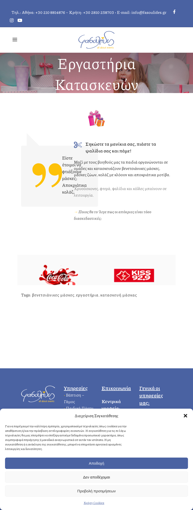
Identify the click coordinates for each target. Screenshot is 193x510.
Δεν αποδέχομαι (96, 477)
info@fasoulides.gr (148, 12)
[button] (185, 415)
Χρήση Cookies (94, 503)
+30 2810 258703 (98, 12)
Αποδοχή (96, 463)
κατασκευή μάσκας (118, 295)
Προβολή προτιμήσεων (96, 491)
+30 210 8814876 (50, 12)
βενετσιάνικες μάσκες (53, 295)
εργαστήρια (87, 295)
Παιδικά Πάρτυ (79, 408)
